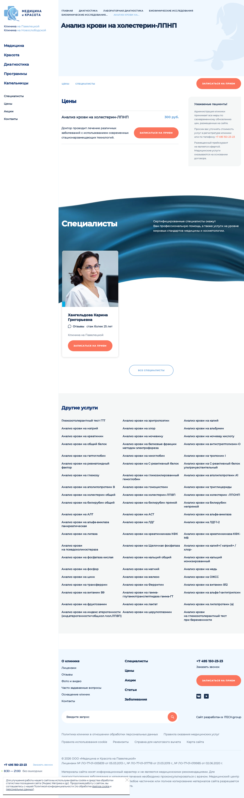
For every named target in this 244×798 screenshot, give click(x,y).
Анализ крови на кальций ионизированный (203, 559)
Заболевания (136, 699)
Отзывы (67, 674)
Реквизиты (121, 742)
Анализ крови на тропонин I (205, 456)
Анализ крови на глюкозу (80, 475)
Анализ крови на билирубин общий (88, 502)
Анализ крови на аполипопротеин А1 (211, 475)
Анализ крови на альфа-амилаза (207, 514)
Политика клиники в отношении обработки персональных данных (109, 734)
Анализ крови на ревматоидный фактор (85, 465)
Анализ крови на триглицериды (208, 487)
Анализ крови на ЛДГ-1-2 (202, 522)
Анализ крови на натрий (79, 428)
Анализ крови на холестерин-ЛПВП (149, 495)
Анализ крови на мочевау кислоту (209, 436)
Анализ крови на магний (141, 569)
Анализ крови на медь (200, 569)
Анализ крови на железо (141, 577)
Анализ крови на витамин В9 (82, 592)
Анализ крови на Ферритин (143, 584)
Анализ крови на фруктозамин (84, 604)
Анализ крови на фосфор (80, 569)
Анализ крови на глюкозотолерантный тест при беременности (205, 616)
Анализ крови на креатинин (82, 436)
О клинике (70, 661)
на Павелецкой (28, 26)
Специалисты (14, 96)
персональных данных (19, 789)
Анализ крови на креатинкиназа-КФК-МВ (212, 536)
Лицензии (68, 668)
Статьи (131, 690)
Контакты (11, 119)
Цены (8, 103)
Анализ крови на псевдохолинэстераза (79, 547)
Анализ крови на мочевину (143, 436)
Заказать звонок (43, 765)
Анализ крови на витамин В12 (206, 584)
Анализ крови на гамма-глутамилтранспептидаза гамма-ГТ (148, 594)
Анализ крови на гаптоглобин (83, 456)
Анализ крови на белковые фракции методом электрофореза (149, 446)
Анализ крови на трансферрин (84, 584)
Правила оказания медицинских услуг (191, 734)
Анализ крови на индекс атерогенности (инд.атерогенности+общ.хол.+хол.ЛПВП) (91, 614)
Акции (8, 111)
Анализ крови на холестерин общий (88, 495)
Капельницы (16, 83)
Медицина (14, 45)
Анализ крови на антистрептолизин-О (212, 444)
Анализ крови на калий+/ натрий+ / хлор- (210, 547)
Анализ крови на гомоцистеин (145, 487)
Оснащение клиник (75, 694)
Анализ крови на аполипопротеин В (88, 487)
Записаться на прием (218, 83)
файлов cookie (100, 786)
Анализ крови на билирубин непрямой (205, 504)
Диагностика (16, 64)
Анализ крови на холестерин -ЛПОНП (212, 495)
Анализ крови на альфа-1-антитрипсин (212, 592)
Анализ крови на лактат (140, 604)
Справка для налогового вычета (157, 742)
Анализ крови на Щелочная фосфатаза (151, 545)
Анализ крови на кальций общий (147, 557)
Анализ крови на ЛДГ (138, 522)
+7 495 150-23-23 (15, 764)
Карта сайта (195, 742)
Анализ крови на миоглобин (144, 456)
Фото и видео (71, 681)
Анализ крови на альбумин (204, 428)
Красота (11, 55)
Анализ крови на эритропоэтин (146, 420)
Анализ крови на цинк (78, 577)
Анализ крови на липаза (79, 534)
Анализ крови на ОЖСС (201, 577)
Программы (15, 74)
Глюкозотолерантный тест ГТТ (83, 420)
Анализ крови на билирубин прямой (150, 502)
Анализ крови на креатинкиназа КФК (150, 534)
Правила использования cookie (84, 742)
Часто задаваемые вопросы (81, 688)
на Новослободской (31, 30)
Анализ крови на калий (201, 420)
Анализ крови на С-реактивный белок (151, 463)
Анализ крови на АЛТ (77, 514)
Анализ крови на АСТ (138, 514)
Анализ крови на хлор (139, 428)
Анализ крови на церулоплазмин (147, 612)
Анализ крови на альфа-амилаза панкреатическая (85, 524)
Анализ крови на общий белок (84, 444)
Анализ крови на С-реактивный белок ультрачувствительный (212, 465)
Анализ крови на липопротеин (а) (209, 604)
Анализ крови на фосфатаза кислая (87, 557)
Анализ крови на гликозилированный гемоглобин (151, 477)
